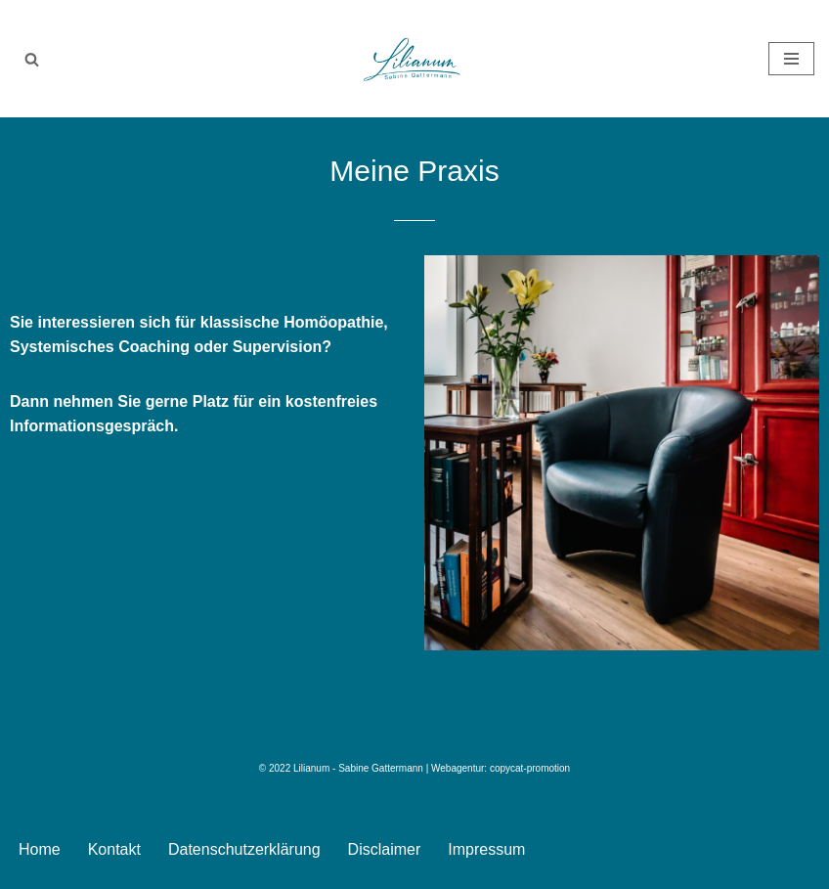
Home (40, 849)
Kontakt (114, 849)
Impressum (486, 849)
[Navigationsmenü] (791, 58)
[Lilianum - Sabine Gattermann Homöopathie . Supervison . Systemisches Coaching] (414, 58)
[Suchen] (31, 59)
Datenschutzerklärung (244, 849)
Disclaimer (384, 849)
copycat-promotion (530, 768)
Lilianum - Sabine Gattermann (358, 768)
